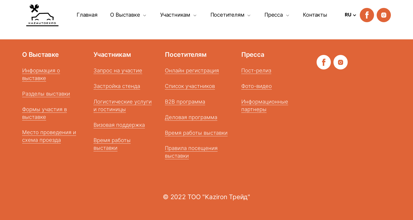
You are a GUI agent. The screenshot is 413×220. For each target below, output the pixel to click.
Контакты (315, 15)
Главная (87, 15)
